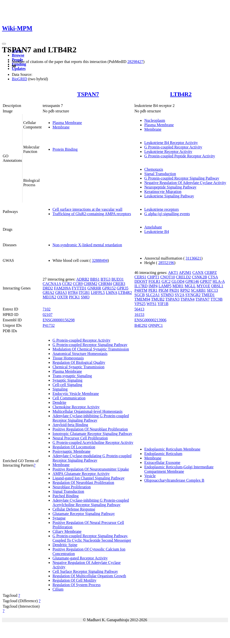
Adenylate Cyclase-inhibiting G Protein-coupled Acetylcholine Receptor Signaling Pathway (91, 502)
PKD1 (174, 290)
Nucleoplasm (154, 120)
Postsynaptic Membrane (71, 451)
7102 (47, 309)
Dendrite (59, 402)
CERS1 (140, 277)
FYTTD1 (79, 288)
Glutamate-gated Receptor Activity (80, 558)
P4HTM (140, 290)
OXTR (62, 297)
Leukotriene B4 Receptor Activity (171, 143)
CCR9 (78, 284)
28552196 (166, 263)
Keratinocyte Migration (162, 191)
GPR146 (192, 281)
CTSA (213, 277)
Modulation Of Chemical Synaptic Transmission (91, 349)
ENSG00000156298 (59, 320)
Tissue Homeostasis (68, 358)
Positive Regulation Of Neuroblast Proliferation (90, 429)
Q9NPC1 (155, 325)
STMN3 (167, 295)
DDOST (140, 281)
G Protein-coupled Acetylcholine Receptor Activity (93, 442)
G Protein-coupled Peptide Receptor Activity (179, 156)
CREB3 (119, 284)
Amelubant (153, 227)
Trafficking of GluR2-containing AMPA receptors (92, 214)
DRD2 (48, 288)
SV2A (179, 295)
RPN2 (185, 290)
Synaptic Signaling (67, 380)
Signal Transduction (160, 174)
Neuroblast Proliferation (72, 487)
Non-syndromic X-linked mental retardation (87, 245)
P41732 (49, 325)
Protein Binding (65, 149)
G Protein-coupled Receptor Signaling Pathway (181, 178)
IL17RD (140, 286)
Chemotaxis (153, 169)
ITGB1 (84, 292)
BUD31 (117, 279)
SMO (85, 297)
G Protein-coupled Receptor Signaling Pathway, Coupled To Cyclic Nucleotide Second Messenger (92, 538)
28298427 (135, 62)
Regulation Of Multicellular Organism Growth (89, 576)
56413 (139, 309)
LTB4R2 (181, 94)
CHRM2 (90, 284)
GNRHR (94, 288)
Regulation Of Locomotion (74, 447)
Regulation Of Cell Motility (74, 580)
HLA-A (218, 281)
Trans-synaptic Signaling (72, 376)
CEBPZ (211, 272)
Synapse (59, 518)
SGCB (139, 295)
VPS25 (139, 304)
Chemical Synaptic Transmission (79, 367)
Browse (18, 55)
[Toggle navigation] (4, 43)
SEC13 (212, 290)
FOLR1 (154, 281)
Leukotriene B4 (156, 231)
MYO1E (203, 286)
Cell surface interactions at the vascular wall (87, 209)
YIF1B (163, 304)
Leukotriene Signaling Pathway (169, 196)
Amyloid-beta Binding (70, 425)
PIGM (163, 290)
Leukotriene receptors (161, 209)
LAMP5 (165, 286)
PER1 (153, 290)
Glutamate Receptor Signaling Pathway (84, 514)
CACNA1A (52, 284)
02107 (48, 314)
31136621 (193, 258)
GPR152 (109, 288)
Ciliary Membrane (67, 531)
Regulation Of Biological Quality (79, 362)
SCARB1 (198, 290)
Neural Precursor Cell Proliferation (80, 438)
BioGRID (19, 79)
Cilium (58, 589)
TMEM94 (142, 299)
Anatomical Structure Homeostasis (80, 353)
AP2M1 (185, 272)
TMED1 (208, 295)
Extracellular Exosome (162, 462)
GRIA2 (48, 292)
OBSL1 (217, 286)
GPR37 (206, 281)
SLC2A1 (153, 295)
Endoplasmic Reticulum (163, 454)
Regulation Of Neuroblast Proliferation (83, 482)
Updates (19, 68)
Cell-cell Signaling (67, 385)
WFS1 (151, 304)
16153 (139, 314)
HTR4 (73, 292)
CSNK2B (199, 277)
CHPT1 (153, 277)
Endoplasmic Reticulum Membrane (172, 449)
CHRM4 (105, 284)
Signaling (60, 389)
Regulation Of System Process (77, 585)
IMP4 (153, 286)
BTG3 (105, 279)
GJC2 (165, 281)
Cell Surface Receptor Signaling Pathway (85, 571)
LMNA (111, 292)
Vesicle (150, 476)
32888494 (99, 260)
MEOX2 (49, 297)
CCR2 (67, 284)
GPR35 (122, 288)
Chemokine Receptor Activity (76, 407)
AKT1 (173, 272)
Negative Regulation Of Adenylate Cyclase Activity (185, 183)
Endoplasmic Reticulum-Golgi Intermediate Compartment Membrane (178, 469)
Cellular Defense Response (74, 509)
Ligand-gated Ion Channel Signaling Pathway (88, 478)
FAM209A (62, 288)
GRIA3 (61, 292)
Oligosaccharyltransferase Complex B (174, 480)
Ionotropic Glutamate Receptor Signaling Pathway (92, 434)
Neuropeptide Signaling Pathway (170, 187)
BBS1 (95, 279)
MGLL (190, 286)
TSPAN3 (172, 299)
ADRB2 (82, 279)
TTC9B (217, 299)
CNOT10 (167, 277)
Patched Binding (66, 496)
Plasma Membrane (67, 123)
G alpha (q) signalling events (167, 214)
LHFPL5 (98, 292)
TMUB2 (157, 299)
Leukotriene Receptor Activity (168, 151)
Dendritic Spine (65, 545)
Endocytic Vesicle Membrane (76, 393)
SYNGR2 (193, 295)
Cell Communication (69, 398)
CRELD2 (183, 277)
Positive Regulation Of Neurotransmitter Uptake (91, 469)
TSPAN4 (187, 299)
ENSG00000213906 (150, 320)
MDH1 (178, 286)
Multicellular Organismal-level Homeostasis (88, 411)
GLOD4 (178, 281)
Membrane (61, 127)
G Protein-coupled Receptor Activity (173, 147)
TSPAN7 (88, 94)
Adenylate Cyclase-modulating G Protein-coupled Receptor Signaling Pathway (92, 458)
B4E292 (140, 325)
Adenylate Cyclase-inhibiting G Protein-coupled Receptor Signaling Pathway (91, 418)
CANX (197, 272)
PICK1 (74, 297)
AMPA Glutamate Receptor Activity (81, 474)
